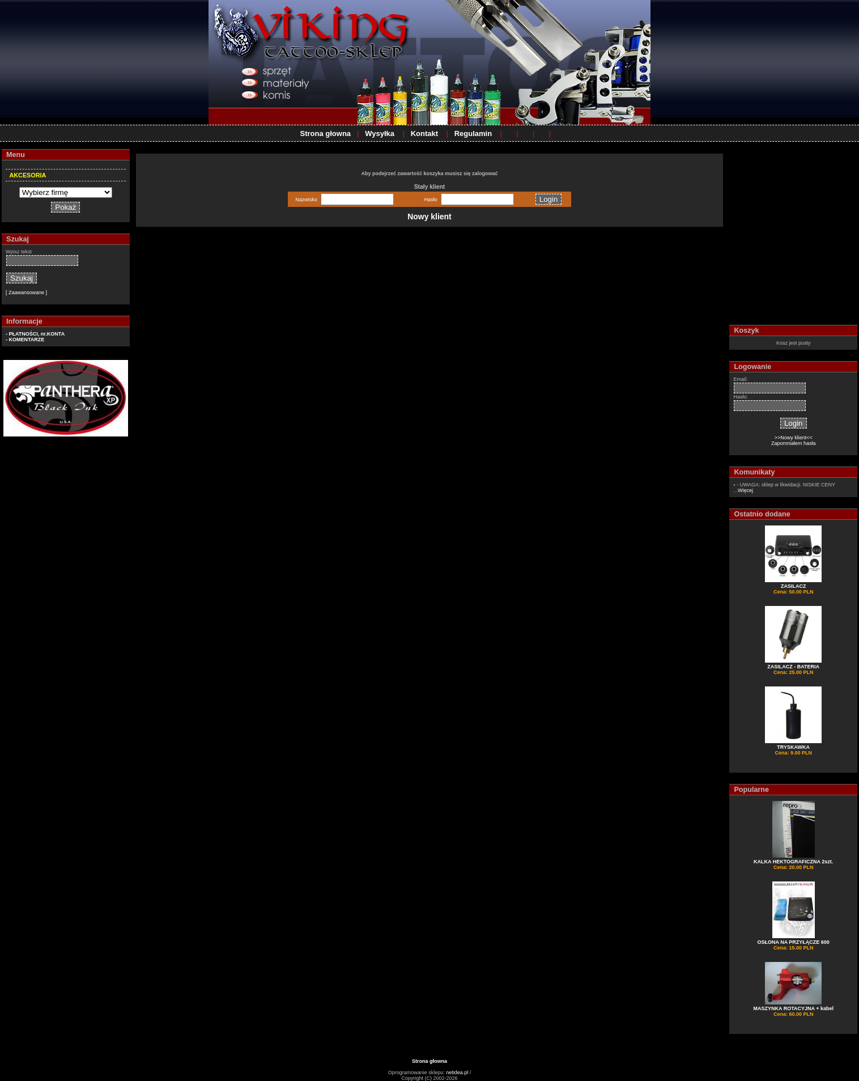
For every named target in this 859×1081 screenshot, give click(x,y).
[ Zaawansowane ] (26, 292)
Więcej (745, 490)
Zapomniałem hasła (793, 443)
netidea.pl (457, 1072)
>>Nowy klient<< (794, 437)
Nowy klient (429, 216)
